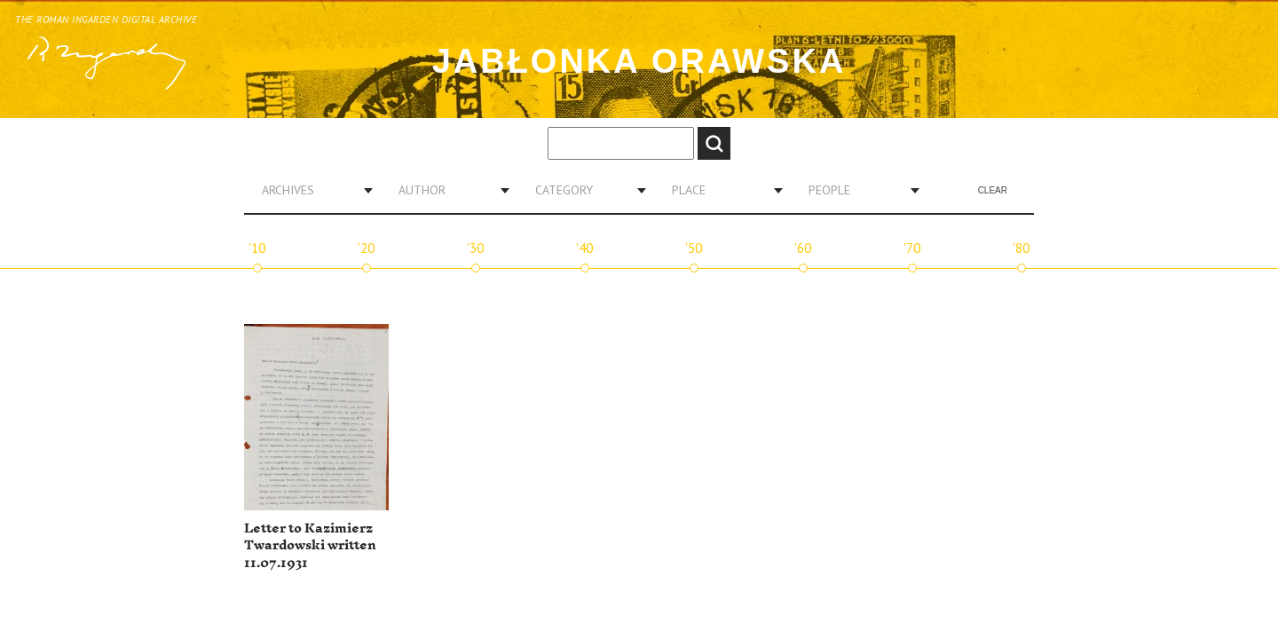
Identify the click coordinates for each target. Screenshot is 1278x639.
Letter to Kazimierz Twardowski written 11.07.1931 (310, 546)
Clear (992, 190)
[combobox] (310, 190)
